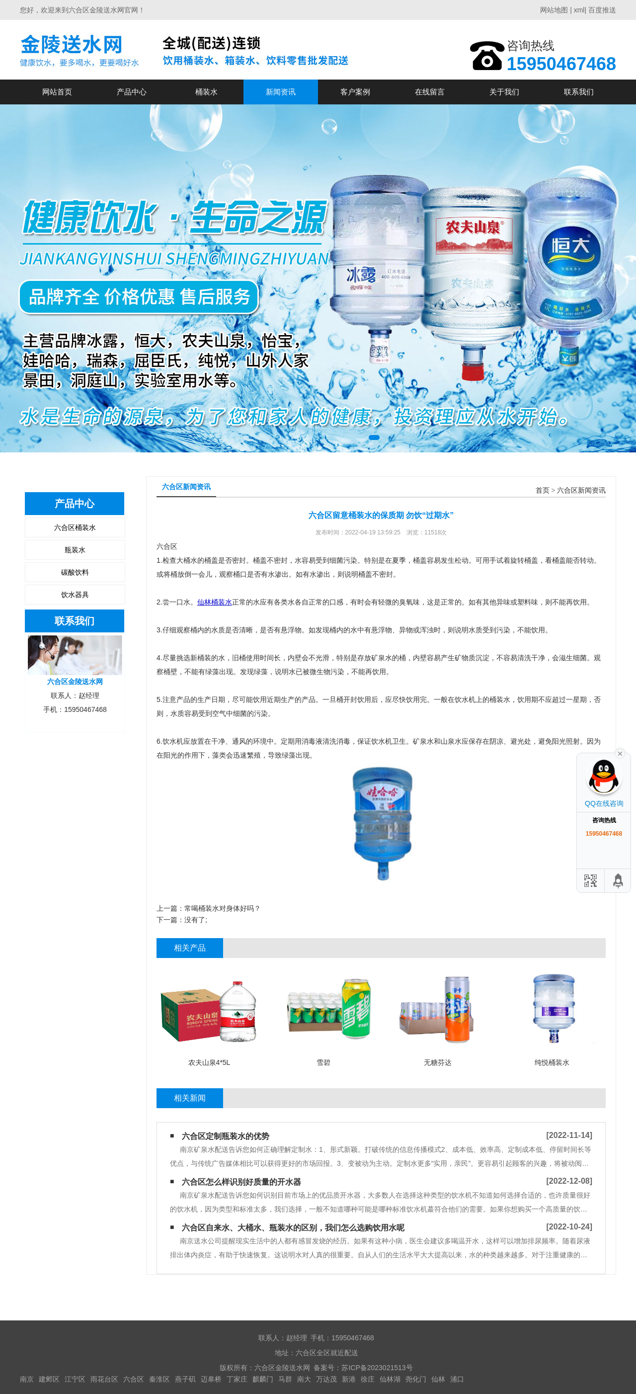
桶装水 (206, 91)
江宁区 (75, 1379)
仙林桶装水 (214, 602)
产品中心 (132, 91)
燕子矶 (185, 1379)
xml (579, 10)
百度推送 (602, 10)
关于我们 (504, 91)
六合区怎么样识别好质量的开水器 (241, 1182)
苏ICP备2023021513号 (376, 1368)
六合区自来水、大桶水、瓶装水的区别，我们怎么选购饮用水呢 (293, 1227)
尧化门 (415, 1379)
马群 (285, 1379)
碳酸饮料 (75, 572)
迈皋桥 (211, 1379)
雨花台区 (104, 1379)
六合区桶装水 (75, 527)
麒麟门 (262, 1379)
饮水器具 (75, 595)
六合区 (133, 1379)
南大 (304, 1379)
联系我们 (579, 91)
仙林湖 (390, 1379)
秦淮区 (159, 1379)
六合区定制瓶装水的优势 (225, 1136)
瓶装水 (75, 550)
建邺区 (49, 1379)
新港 (349, 1379)
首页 (543, 490)
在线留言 (430, 91)
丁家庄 (237, 1379)
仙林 (438, 1379)
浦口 (457, 1379)
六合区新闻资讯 (581, 490)
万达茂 (326, 1379)
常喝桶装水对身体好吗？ (222, 908)
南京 (27, 1379)
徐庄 (368, 1379)
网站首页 (57, 91)
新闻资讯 (281, 91)
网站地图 (554, 10)
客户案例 (355, 91)
